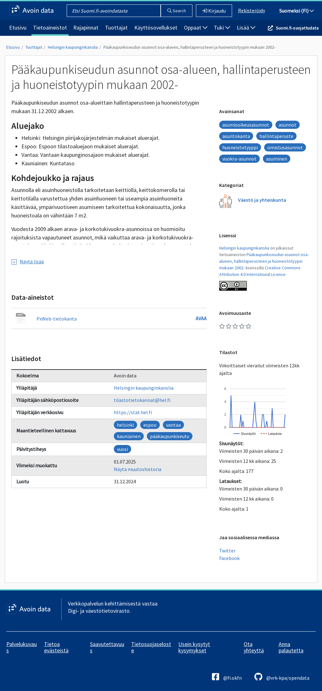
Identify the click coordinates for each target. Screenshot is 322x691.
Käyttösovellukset (155, 27)
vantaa (173, 425)
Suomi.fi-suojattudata (297, 28)
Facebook (229, 558)
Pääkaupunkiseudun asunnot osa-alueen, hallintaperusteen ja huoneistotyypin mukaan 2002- (189, 47)
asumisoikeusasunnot (245, 125)
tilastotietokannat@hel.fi (142, 400)
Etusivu (17, 27)
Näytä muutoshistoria (137, 469)
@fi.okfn (227, 676)
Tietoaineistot (50, 27)
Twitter (227, 550)
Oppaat (196, 27)
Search (176, 11)
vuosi (122, 449)
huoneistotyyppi (240, 147)
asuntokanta (236, 136)
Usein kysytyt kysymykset (194, 647)
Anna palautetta (291, 647)
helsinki (125, 425)
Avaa (201, 318)
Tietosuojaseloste (151, 647)
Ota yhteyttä (254, 647)
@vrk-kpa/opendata (281, 676)
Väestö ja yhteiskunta (262, 200)
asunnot (288, 125)
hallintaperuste (276, 136)
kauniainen (129, 436)
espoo (150, 425)
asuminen (276, 159)
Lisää (246, 27)
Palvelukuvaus (21, 647)
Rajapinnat (85, 27)
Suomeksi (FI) (296, 11)
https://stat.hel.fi (133, 412)
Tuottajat (116, 27)
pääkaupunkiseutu (169, 436)
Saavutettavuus (107, 647)
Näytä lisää (28, 261)
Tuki (222, 27)
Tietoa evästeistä (56, 647)
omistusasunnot (285, 147)
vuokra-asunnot (239, 159)
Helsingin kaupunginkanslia (73, 47)
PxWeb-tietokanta (56, 318)
